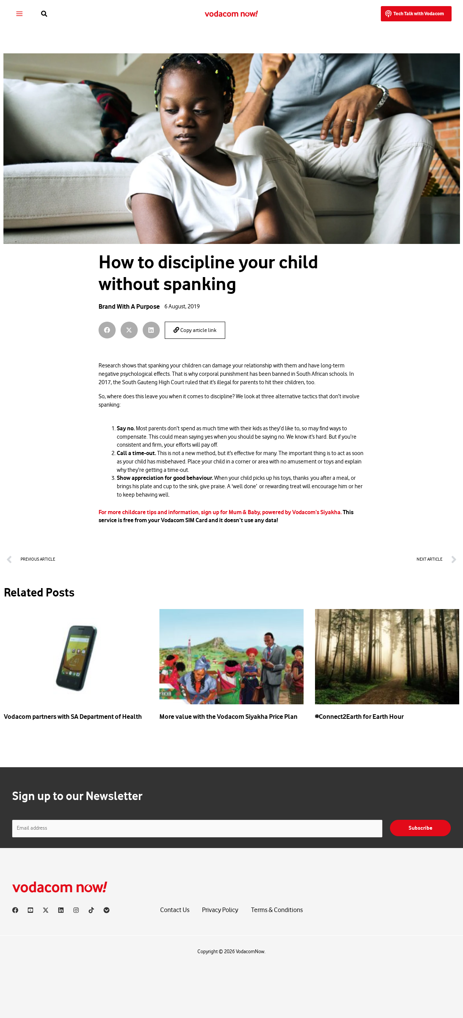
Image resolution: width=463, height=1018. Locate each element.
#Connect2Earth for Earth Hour (359, 716)
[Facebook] (15, 910)
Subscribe (420, 828)
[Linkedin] (61, 910)
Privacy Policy (220, 910)
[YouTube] (30, 910)
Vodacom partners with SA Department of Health (73, 716)
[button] (45, 14)
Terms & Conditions (277, 910)
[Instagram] (76, 910)
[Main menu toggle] (20, 14)
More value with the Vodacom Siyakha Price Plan (228, 716)
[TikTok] (91, 910)
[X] (46, 910)
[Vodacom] (106, 910)
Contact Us (174, 910)
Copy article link (194, 330)
